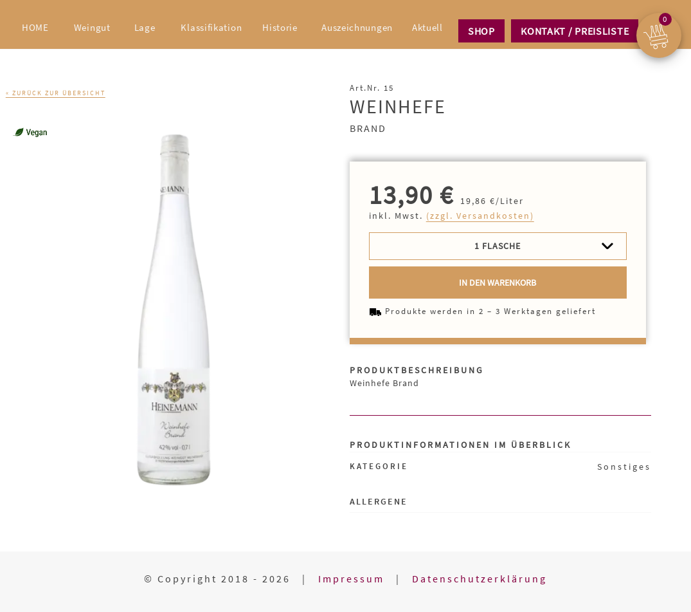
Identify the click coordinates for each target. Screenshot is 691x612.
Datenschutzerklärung (479, 578)
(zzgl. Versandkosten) (480, 215)
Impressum (351, 578)
